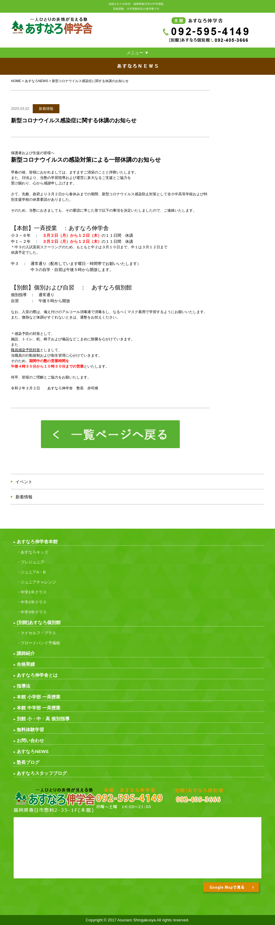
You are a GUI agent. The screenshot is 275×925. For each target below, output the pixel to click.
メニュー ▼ (137, 52)
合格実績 (26, 664)
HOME (16, 81)
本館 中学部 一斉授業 (38, 707)
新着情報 (23, 496)
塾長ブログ (28, 762)
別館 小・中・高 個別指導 (43, 718)
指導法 (23, 686)
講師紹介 (26, 653)
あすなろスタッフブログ (42, 773)
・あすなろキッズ (32, 552)
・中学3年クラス (31, 612)
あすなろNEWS (36, 81)
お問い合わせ (30, 740)
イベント (23, 481)
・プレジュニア (30, 562)
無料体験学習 (30, 729)
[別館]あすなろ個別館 (39, 622)
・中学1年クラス (31, 592)
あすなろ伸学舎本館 (37, 541)
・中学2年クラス (31, 602)
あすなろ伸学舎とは (37, 675)
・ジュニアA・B (31, 572)
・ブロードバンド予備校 (38, 643)
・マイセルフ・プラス (36, 633)
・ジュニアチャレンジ (36, 582)
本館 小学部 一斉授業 (38, 696)
